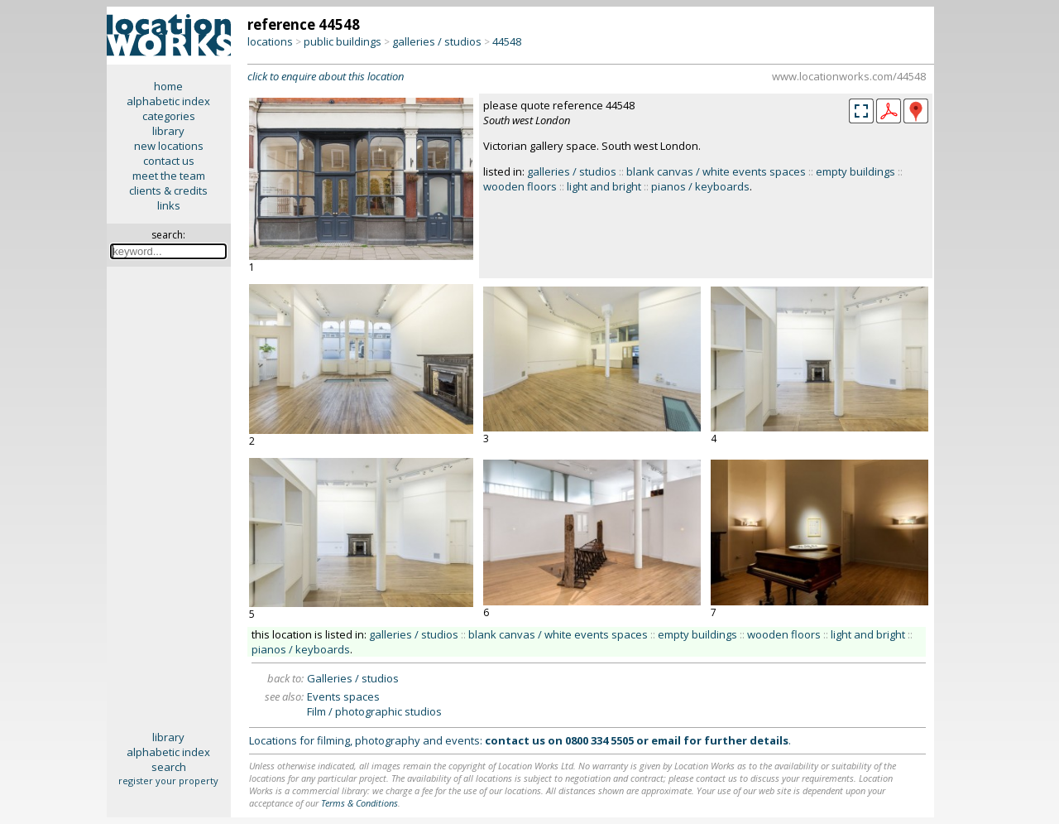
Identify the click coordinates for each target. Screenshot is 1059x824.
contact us (168, 160)
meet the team (168, 175)
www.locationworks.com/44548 (849, 76)
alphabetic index (168, 101)
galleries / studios (437, 41)
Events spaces (343, 696)
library (168, 130)
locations (270, 41)
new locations (169, 145)
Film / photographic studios (374, 711)
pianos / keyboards (700, 186)
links (168, 205)
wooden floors (520, 186)
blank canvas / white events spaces (716, 171)
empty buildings (855, 171)
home (168, 86)
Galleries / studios (353, 678)
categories (168, 115)
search (168, 766)
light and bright (604, 186)
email (666, 740)
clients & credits (168, 190)
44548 (506, 41)
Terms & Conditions (359, 803)
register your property (168, 780)
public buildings (342, 41)
